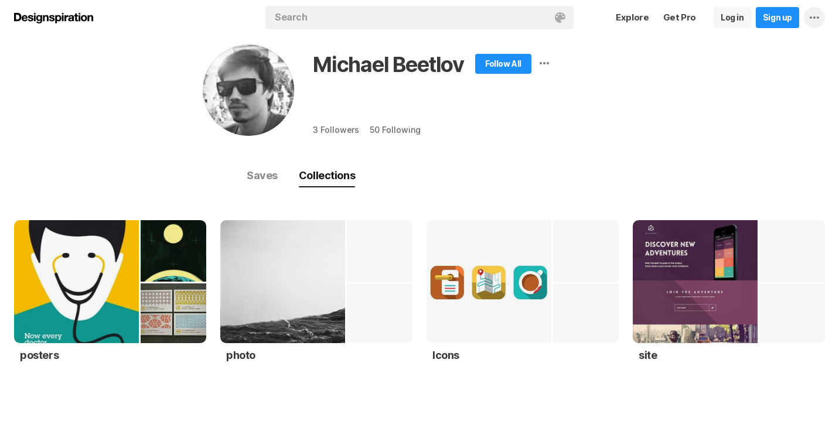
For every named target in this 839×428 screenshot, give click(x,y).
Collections (327, 175)
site (648, 355)
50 (395, 130)
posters (39, 355)
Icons (445, 355)
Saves (262, 175)
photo (240, 355)
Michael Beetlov (388, 64)
